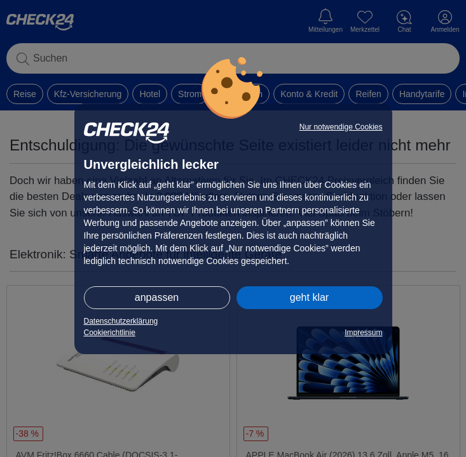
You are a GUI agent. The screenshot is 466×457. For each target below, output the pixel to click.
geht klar (309, 297)
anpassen (157, 297)
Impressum (363, 332)
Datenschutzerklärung (121, 321)
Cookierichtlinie (109, 332)
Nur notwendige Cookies (341, 127)
